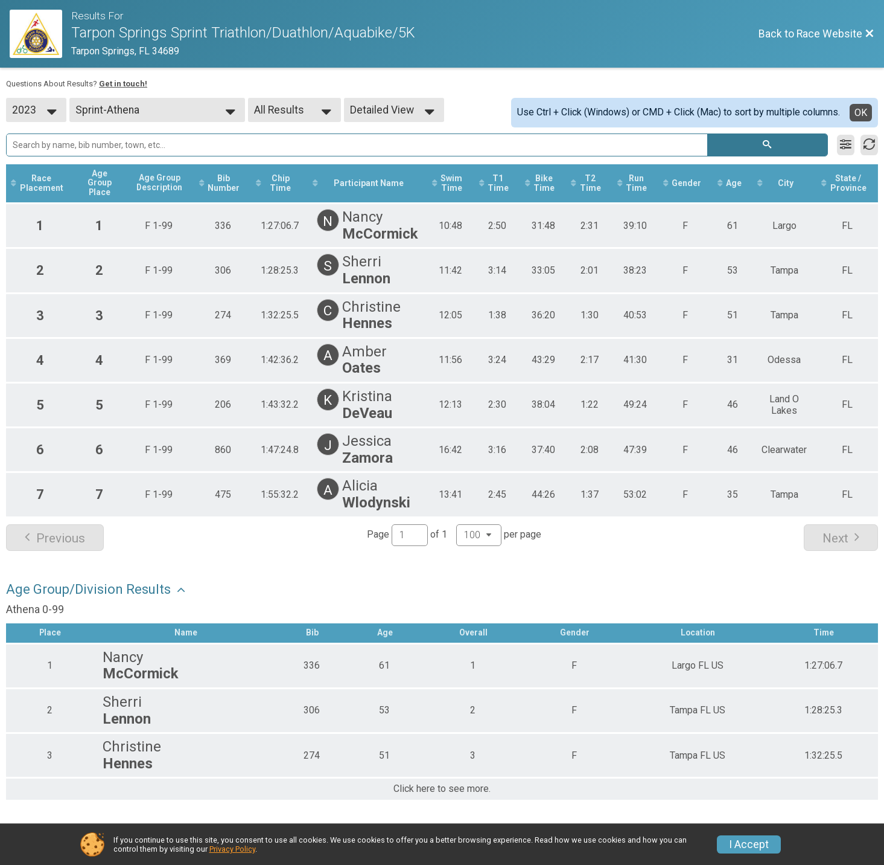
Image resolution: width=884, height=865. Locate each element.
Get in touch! (123, 83)
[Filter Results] (845, 145)
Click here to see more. (442, 789)
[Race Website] (40, 34)
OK (860, 112)
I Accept (749, 844)
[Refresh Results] (869, 145)
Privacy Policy (232, 849)
